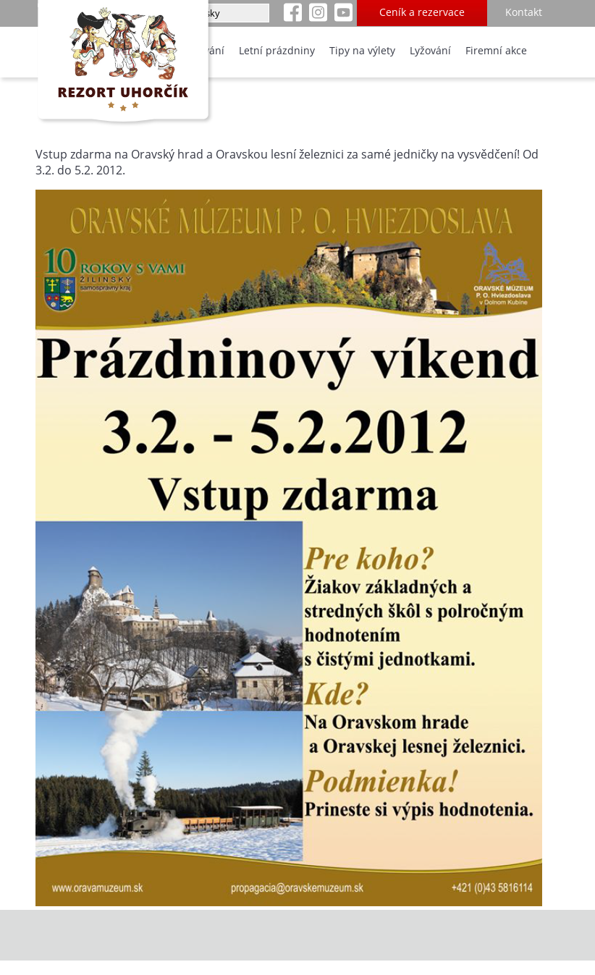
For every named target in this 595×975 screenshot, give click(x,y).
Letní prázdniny (277, 50)
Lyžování (430, 50)
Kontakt (523, 12)
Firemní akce (496, 50)
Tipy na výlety (362, 50)
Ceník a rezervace (422, 12)
